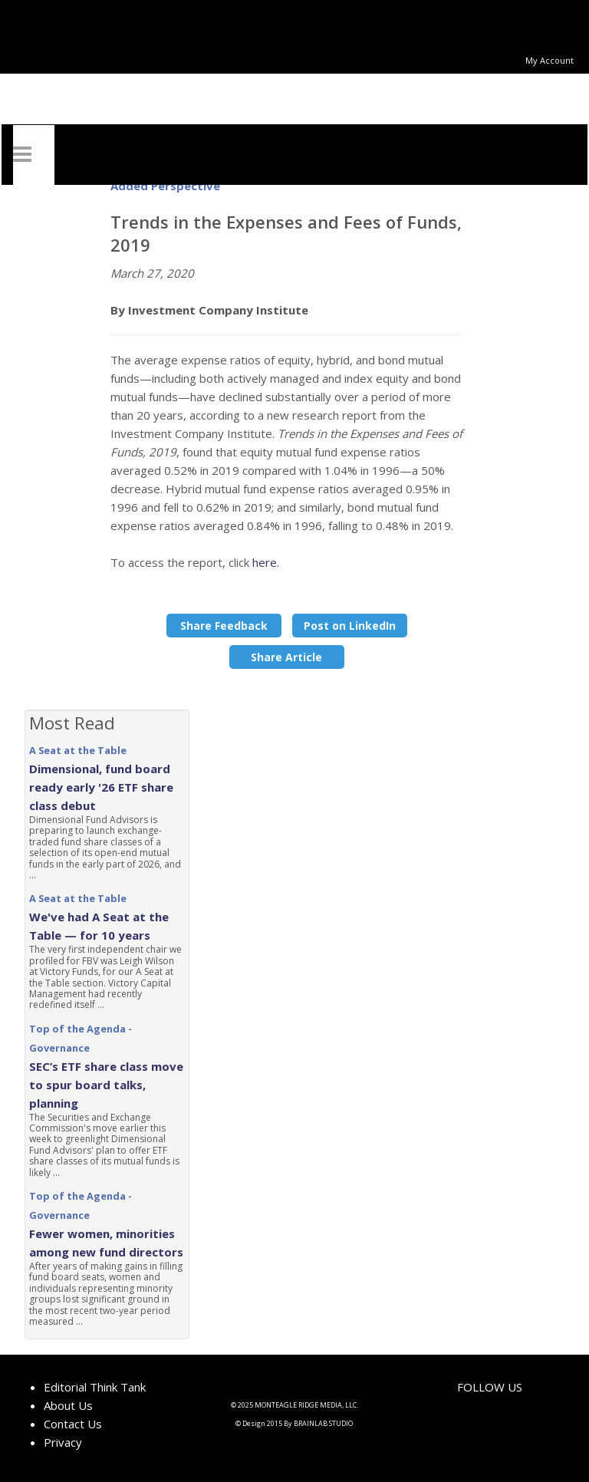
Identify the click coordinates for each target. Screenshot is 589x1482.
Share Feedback (224, 625)
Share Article (286, 657)
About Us (68, 1405)
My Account (549, 60)
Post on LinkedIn (350, 625)
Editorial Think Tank (95, 1387)
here (264, 562)
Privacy (63, 1442)
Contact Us (73, 1423)
